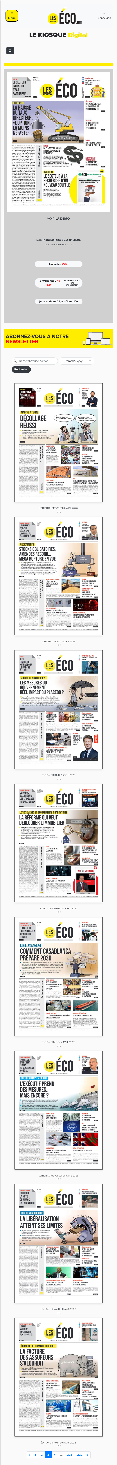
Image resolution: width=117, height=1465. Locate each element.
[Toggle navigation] (10, 50)
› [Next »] (87, 1455)
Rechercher (21, 369)
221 (70, 1455)
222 (80, 1455)
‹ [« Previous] (29, 1455)
